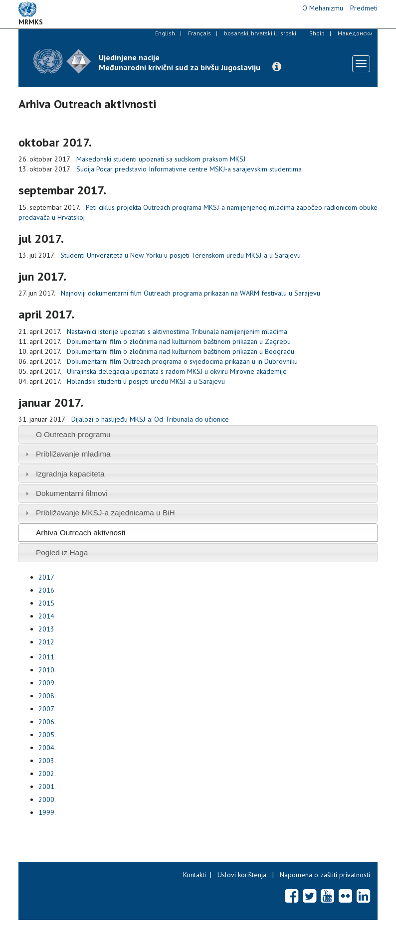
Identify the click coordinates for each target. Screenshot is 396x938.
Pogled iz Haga (62, 552)
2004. (47, 747)
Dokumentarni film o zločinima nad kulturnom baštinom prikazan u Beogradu (180, 351)
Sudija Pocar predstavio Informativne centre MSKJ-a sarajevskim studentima (189, 168)
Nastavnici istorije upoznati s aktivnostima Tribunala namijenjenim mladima (177, 331)
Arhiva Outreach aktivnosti (81, 532)
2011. (47, 656)
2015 (46, 603)
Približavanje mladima (73, 454)
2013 (46, 629)
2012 (46, 641)
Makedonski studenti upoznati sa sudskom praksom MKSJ (160, 159)
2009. (47, 682)
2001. (47, 786)
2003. (47, 760)
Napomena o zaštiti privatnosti (325, 874)
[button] (277, 67)
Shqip (317, 33)
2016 (46, 590)
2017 (46, 577)
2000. (47, 799)
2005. (47, 734)
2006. (47, 721)
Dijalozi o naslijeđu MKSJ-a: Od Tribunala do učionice (150, 419)
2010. (47, 669)
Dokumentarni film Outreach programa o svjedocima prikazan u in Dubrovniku (182, 361)
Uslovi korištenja (241, 874)
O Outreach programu (73, 434)
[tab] (198, 434)
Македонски (355, 33)
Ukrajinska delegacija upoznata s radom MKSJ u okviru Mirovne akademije (177, 371)
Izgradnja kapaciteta (70, 473)
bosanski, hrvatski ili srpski (260, 33)
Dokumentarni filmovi (72, 493)
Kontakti (194, 874)
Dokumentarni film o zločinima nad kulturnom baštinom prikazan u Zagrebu (179, 341)
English (165, 33)
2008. (47, 695)
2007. (46, 708)
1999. (47, 812)
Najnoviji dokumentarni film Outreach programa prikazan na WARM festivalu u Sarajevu (190, 293)
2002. (47, 773)
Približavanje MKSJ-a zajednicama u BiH (105, 512)
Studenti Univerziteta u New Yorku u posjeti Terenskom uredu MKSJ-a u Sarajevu (180, 255)
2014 (46, 616)
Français (199, 33)
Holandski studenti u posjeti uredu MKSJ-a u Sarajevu (146, 381)
